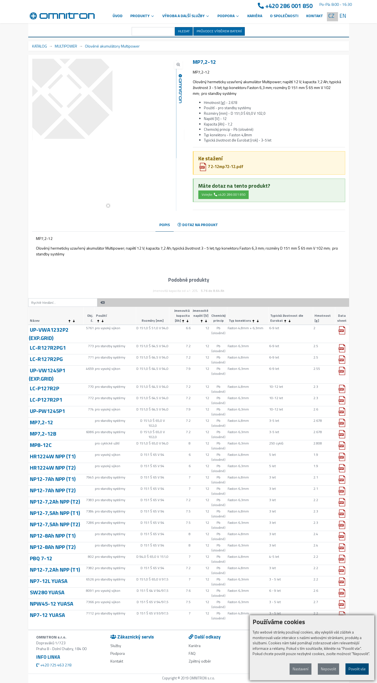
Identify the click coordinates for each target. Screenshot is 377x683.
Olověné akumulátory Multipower (112, 46)
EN (342, 15)
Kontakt (314, 16)
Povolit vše (357, 669)
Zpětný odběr (200, 661)
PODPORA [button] (228, 16)
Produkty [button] (142, 16)
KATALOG (39, 46)
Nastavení (300, 669)
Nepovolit (328, 669)
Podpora (117, 653)
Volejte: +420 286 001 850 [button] (224, 194)
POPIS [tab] (164, 224)
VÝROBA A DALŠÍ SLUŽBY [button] (186, 16)
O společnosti (284, 16)
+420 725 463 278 (53, 665)
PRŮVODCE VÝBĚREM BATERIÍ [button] (219, 31)
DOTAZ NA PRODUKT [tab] (198, 224)
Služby (115, 645)
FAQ (192, 653)
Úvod (118, 16)
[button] (108, 206)
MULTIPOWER (66, 46)
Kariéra (254, 16)
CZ (331, 15)
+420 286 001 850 (285, 6)
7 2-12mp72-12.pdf (221, 166)
